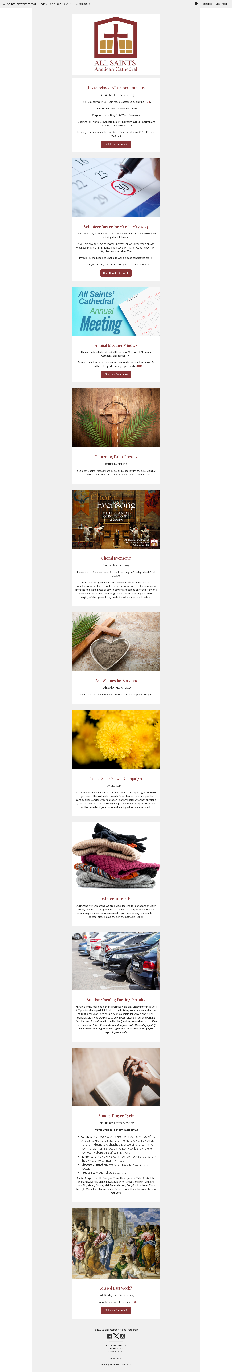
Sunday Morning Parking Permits (116, 999)
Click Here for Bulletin (116, 144)
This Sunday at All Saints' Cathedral (116, 87)
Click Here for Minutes (116, 374)
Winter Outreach (116, 898)
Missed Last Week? (116, 1288)
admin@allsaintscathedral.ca (116, 1364)
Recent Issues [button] (83, 3)
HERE (147, 101)
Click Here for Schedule (116, 272)
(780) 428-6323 (116, 1358)
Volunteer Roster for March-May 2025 (116, 226)
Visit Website (222, 3)
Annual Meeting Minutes (116, 345)
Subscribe (207, 3)
